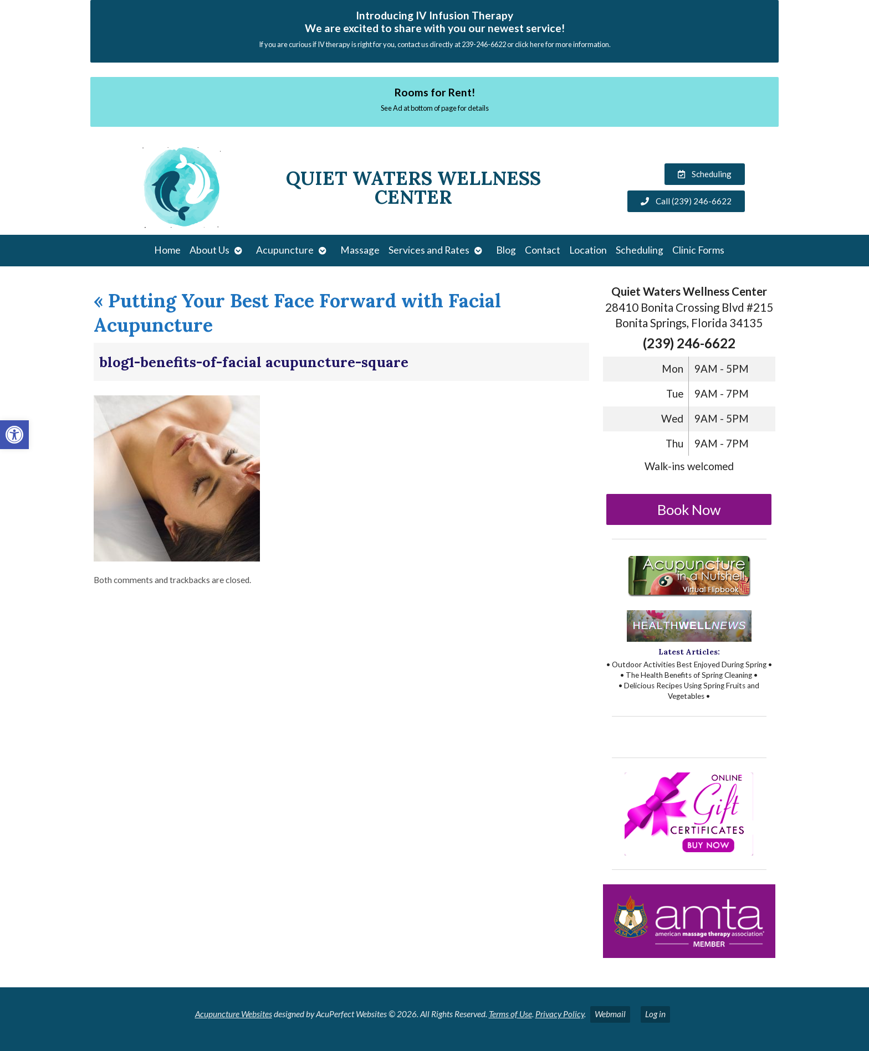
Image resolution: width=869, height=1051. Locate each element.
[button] (14, 434)
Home (167, 250)
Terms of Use (510, 1014)
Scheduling (639, 250)
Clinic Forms (698, 250)
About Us (209, 250)
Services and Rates (429, 250)
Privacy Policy (559, 1014)
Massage (360, 250)
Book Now (689, 509)
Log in (655, 1014)
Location (588, 250)
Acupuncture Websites (233, 1014)
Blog (506, 250)
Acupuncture (285, 250)
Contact (542, 250)
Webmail (610, 1014)
